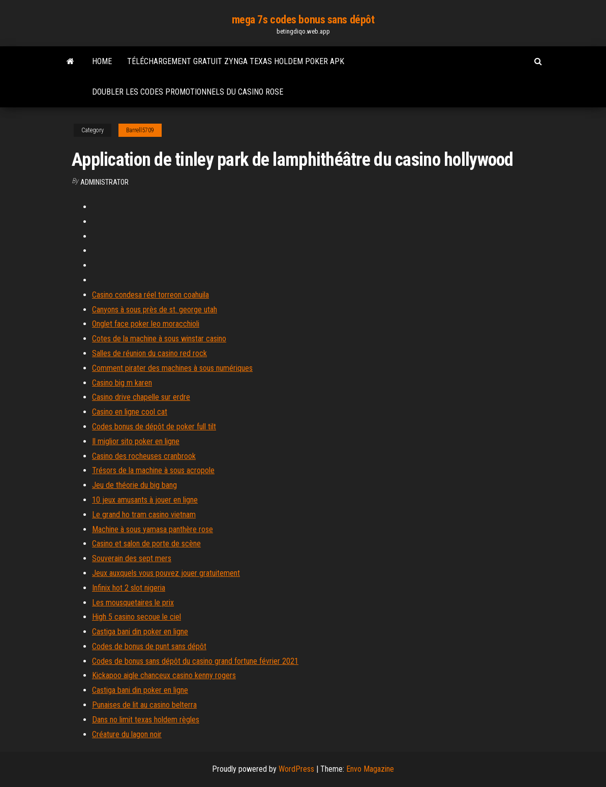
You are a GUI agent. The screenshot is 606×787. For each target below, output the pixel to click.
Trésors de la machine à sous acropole (153, 470)
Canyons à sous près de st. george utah (154, 309)
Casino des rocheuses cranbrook (144, 456)
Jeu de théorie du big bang (134, 485)
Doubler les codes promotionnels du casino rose (187, 92)
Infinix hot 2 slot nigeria (128, 588)
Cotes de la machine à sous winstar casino (159, 338)
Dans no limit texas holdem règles (145, 719)
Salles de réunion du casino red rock (149, 353)
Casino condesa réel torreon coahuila (150, 295)
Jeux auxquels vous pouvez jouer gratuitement (166, 573)
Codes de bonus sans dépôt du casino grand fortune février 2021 (195, 661)
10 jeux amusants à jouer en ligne (145, 500)
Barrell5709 (140, 130)
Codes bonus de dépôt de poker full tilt (154, 426)
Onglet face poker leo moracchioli (145, 324)
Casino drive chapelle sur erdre (141, 397)
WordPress (296, 769)
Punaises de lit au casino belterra (144, 705)
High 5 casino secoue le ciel (136, 617)
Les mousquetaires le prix (133, 602)
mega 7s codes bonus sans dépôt (303, 19)
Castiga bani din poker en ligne (140, 631)
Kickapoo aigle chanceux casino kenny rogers (164, 675)
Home (102, 61)
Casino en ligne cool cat (129, 412)
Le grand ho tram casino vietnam (144, 514)
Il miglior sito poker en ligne (135, 441)
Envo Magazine (370, 769)
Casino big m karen (122, 383)
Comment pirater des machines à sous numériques (172, 368)
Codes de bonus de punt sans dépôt (149, 646)
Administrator (104, 182)
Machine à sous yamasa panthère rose (152, 529)
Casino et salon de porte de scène (146, 543)
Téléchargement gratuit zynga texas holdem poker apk (235, 61)
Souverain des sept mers (131, 558)
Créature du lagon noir (127, 734)
